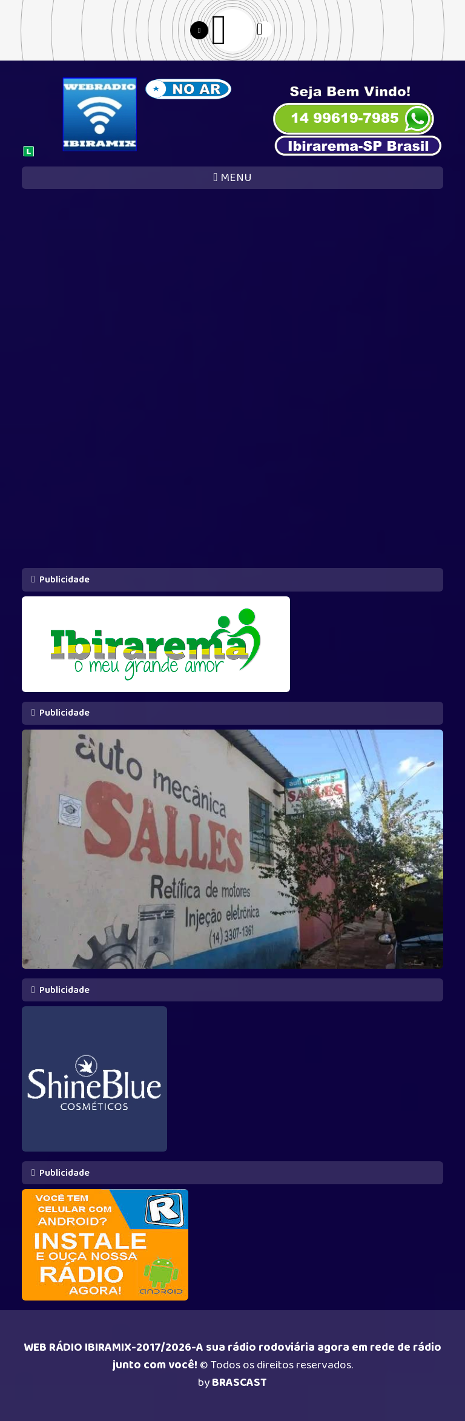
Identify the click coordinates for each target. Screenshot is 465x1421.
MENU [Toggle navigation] (232, 177)
